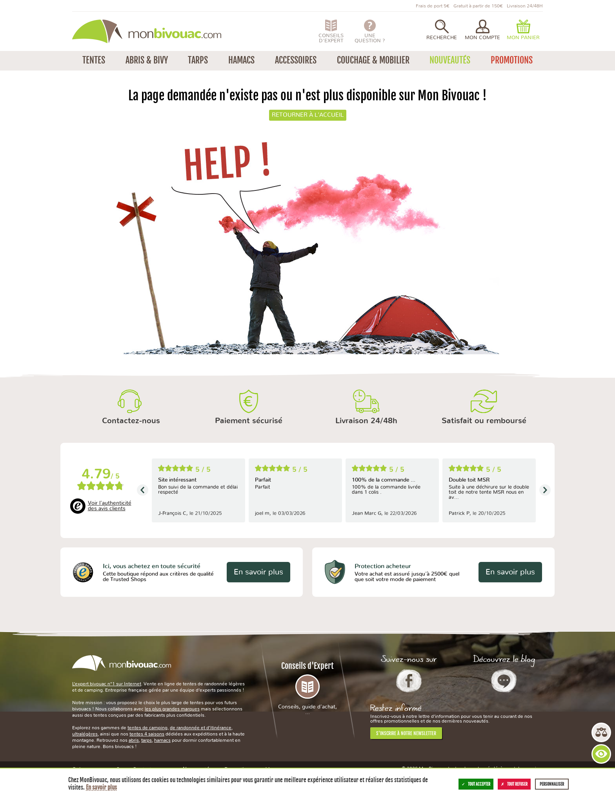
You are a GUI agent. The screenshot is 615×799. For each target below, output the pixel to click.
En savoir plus (258, 572)
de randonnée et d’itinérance (200, 727)
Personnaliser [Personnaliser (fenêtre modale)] (552, 784)
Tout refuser (514, 784)
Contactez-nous (131, 421)
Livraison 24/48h (366, 421)
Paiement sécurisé (248, 421)
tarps (146, 740)
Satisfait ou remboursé (484, 421)
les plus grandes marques (172, 709)
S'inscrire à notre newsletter (406, 733)
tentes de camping (147, 727)
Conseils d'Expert (307, 688)
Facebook (409, 680)
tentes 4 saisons (146, 734)
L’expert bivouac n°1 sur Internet (106, 683)
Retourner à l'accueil (308, 115)
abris (134, 740)
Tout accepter (476, 784)
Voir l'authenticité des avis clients (109, 505)
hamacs (162, 740)
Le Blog (504, 680)
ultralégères (85, 734)
